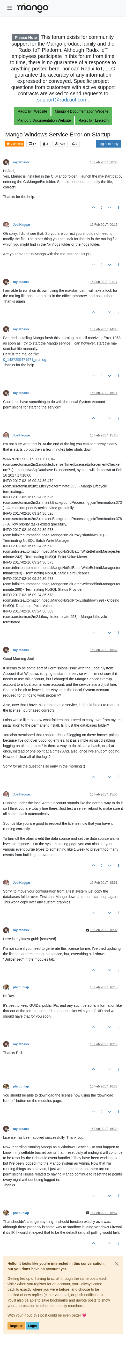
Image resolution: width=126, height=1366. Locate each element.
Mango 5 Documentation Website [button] (44, 120)
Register (16, 1326)
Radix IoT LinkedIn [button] (94, 120)
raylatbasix (21, 162)
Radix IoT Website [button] (32, 111)
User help (14, 143)
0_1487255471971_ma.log (24, 359)
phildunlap (21, 987)
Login (32, 1326)
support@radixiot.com (62, 100)
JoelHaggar (21, 225)
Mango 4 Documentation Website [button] (81, 111)
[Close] (117, 1264)
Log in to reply (108, 144)
